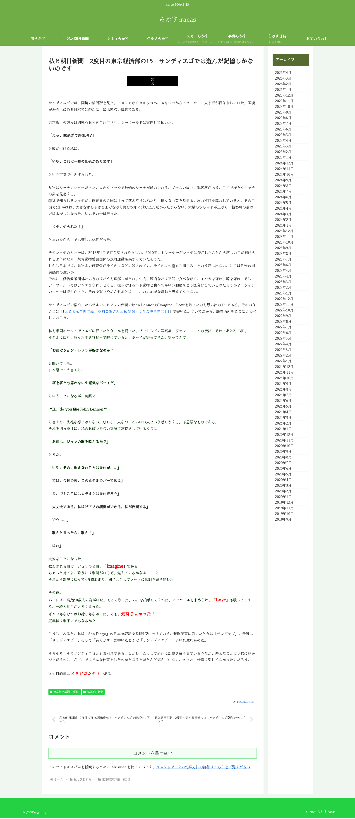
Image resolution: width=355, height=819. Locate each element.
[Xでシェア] (152, 81)
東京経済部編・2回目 (64, 692)
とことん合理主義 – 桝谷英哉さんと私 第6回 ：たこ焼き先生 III (117, 311)
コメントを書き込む (152, 753)
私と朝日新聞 (93, 692)
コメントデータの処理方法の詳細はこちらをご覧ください (203, 768)
